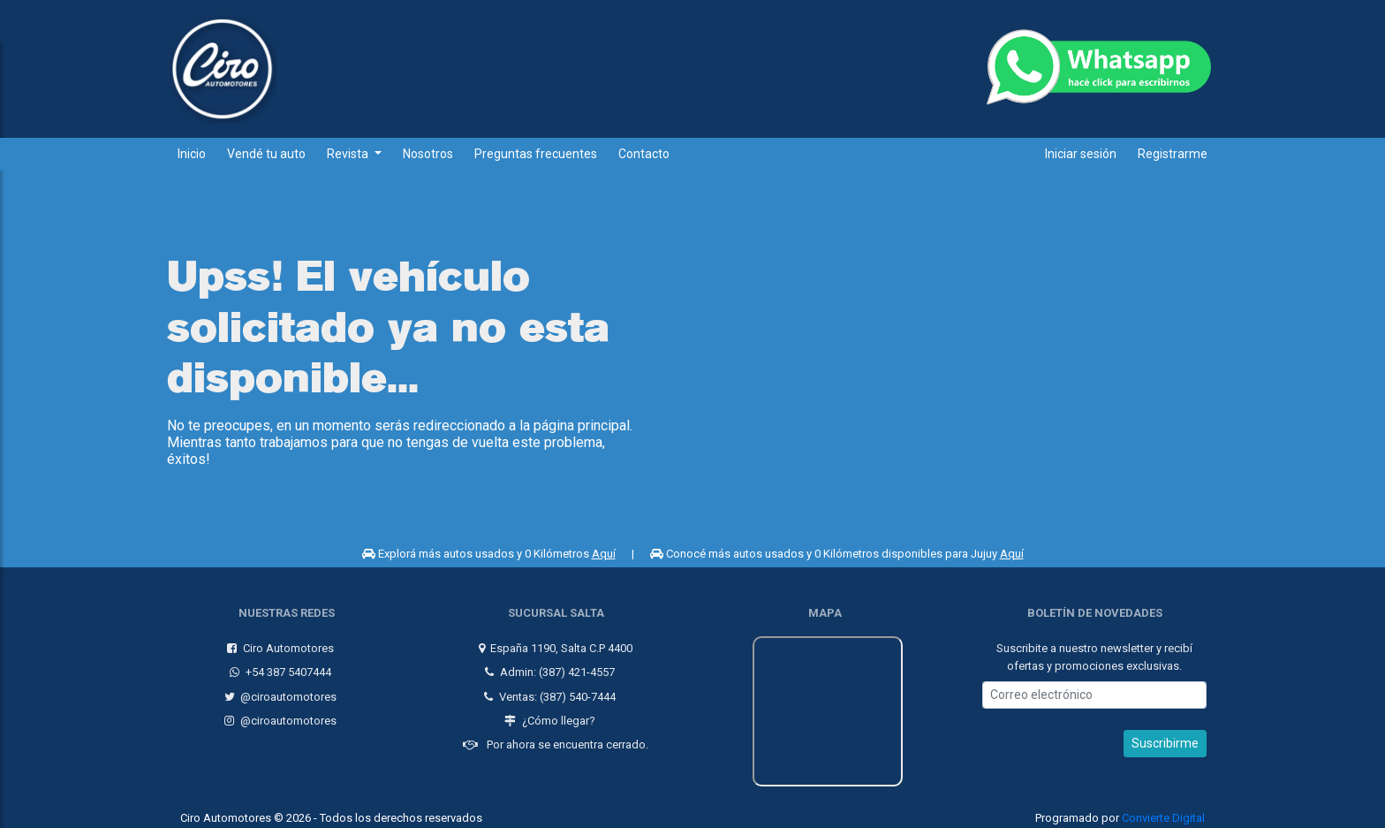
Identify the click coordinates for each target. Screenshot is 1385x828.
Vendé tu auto (266, 154)
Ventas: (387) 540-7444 (546, 689)
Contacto (644, 154)
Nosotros (428, 154)
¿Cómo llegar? (546, 713)
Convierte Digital (1163, 810)
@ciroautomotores (277, 689)
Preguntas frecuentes (535, 154)
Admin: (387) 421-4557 (546, 665)
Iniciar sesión (1080, 154)
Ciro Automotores (276, 641)
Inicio (192, 154)
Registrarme (1172, 154)
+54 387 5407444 (277, 665)
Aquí (604, 553)
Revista (349, 154)
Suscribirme (1165, 736)
